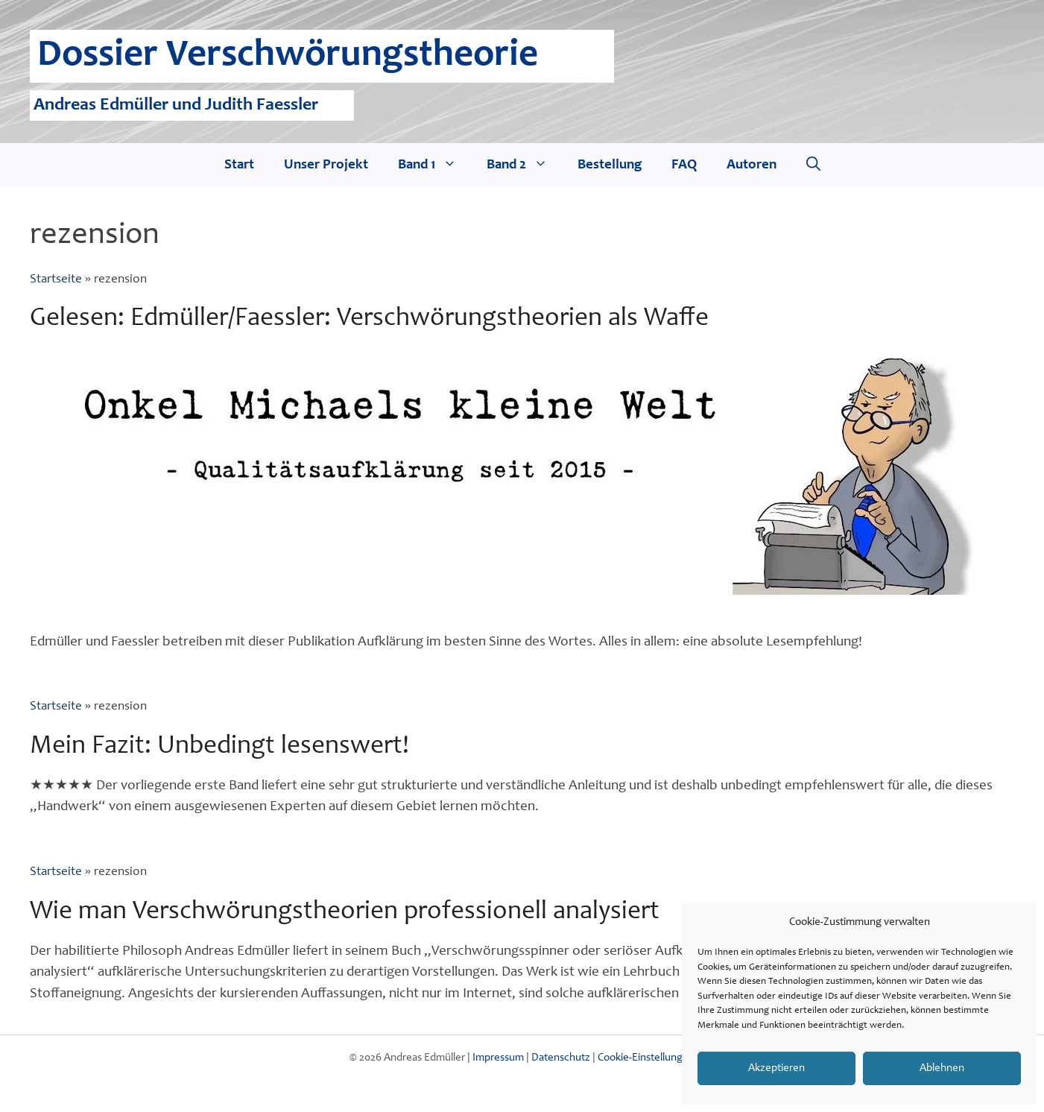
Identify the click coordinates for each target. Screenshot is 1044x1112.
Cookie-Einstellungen (646, 1058)
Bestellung (610, 165)
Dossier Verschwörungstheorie (287, 56)
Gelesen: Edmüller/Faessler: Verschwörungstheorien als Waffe (369, 319)
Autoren (751, 165)
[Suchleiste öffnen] (813, 165)
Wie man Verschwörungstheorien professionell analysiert (344, 913)
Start (239, 165)
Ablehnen (942, 1068)
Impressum (498, 1058)
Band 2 (525, 165)
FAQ (684, 165)
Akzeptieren (776, 1068)
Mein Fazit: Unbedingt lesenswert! (219, 747)
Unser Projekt (326, 165)
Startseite (56, 280)
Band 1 (435, 165)
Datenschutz (560, 1058)
